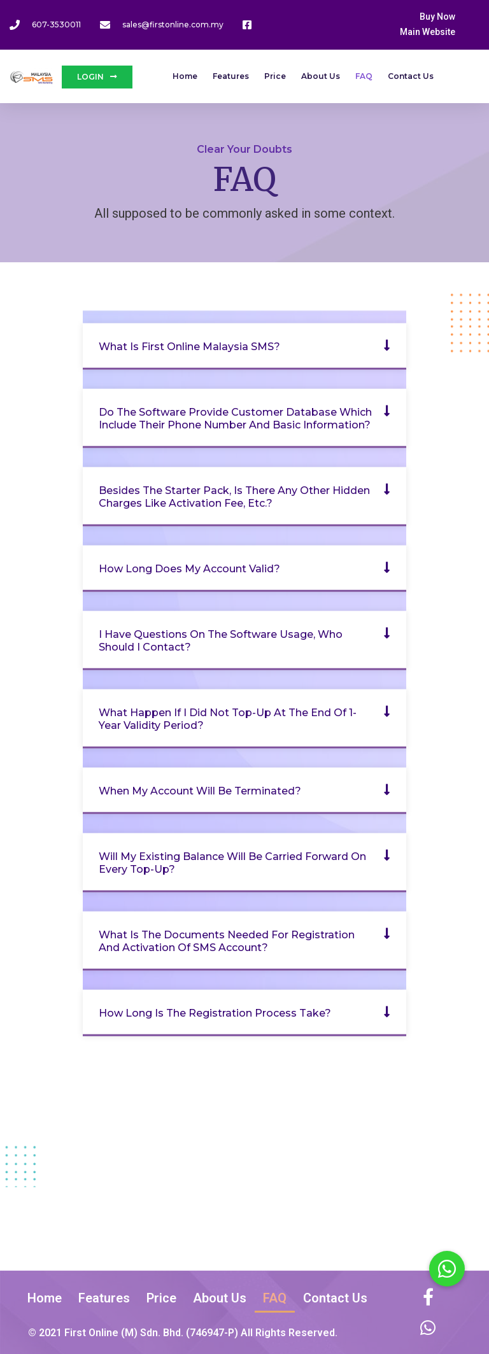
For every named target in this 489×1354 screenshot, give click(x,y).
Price (275, 76)
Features (231, 76)
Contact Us (411, 76)
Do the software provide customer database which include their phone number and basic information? (235, 417)
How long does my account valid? (189, 568)
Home (185, 76)
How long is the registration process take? (215, 1012)
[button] (244, 346)
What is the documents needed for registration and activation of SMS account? (227, 940)
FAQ (363, 76)
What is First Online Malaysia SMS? (189, 346)
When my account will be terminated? (200, 790)
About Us (320, 76)
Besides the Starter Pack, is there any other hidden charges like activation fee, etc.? (234, 496)
